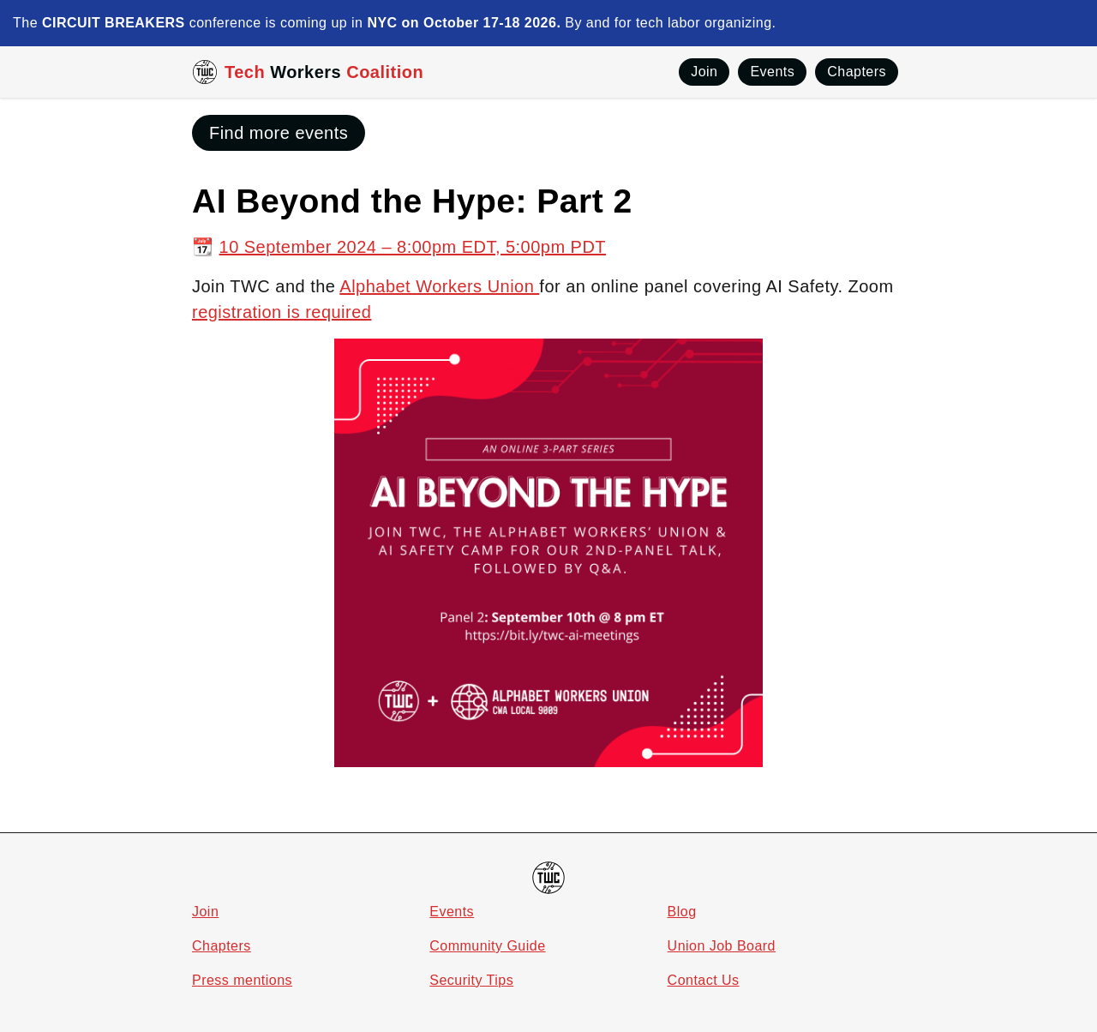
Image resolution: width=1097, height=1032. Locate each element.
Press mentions (242, 980)
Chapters (221, 946)
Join (205, 911)
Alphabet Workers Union (439, 286)
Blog (682, 911)
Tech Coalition (324, 72)
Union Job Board (722, 946)
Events (451, 911)
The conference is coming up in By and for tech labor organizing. (394, 22)
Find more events (278, 132)
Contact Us (704, 980)
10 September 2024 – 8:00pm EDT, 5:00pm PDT (413, 246)
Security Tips (471, 980)
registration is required (281, 312)
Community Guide (487, 946)
